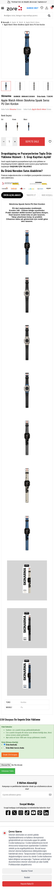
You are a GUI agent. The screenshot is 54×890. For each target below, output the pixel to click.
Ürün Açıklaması (12, 195)
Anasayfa (5, 22)
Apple (14, 22)
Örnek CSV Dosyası (10, 755)
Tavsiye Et (31, 195)
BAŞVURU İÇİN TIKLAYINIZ (21, 166)
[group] (27, 53)
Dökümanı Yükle (8, 771)
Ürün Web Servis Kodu (15, 748)
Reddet (27, 877)
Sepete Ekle (32, 141)
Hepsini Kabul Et (27, 884)
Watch (21, 22)
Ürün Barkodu (11, 745)
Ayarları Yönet (27, 871)
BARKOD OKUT (32, 8)
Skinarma (6, 96)
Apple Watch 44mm (32, 22)
